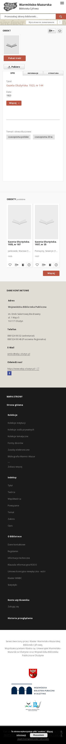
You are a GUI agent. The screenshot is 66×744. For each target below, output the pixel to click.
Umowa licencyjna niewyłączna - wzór (27, 571)
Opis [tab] (12, 73)
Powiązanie (13, 505)
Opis (10, 525)
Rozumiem (38, 735)
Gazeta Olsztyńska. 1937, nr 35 (46, 243)
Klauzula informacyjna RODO (22, 564)
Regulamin (13, 551)
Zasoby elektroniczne (19, 449)
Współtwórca (14, 498)
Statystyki (12, 584)
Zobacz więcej (15, 466)
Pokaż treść (14, 58)
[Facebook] (9, 373)
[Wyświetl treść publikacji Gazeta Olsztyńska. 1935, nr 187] (23, 265)
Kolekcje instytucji (17, 422)
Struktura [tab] (53, 73)
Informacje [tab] (33, 73)
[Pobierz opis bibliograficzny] (16, 265)
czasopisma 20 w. (44, 136)
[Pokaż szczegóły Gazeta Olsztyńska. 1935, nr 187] (29, 265)
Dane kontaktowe (17, 544)
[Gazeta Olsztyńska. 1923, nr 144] (11, 44)
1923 (8, 95)
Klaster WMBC (15, 578)
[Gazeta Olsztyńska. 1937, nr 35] (46, 222)
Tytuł (10, 485)
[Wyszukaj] (61, 16)
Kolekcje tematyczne (18, 436)
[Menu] (62, 3)
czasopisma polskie (18, 136)
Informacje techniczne (19, 558)
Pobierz (13, 67)
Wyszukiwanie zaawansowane (41, 22)
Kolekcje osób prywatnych (21, 429)
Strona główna (15, 404)
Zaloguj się (13, 606)
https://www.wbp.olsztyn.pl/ (23, 368)
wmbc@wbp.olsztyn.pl (18, 353)
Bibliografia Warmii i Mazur (21, 456)
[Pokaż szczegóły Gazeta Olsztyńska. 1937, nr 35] (56, 265)
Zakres (11, 518)
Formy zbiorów (15, 443)
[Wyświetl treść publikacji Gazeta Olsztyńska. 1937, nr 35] (50, 265)
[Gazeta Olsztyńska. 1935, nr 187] (19, 222)
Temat (11, 512)
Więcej (51, 273)
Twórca (11, 492)
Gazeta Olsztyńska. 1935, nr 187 (19, 243)
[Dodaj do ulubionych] (59, 30)
